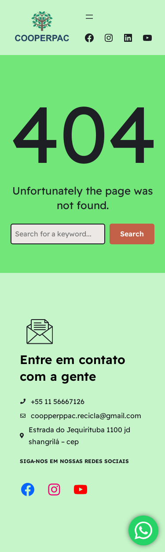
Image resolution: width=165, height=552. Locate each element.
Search (132, 233)
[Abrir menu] (89, 16)
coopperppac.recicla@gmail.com (86, 415)
